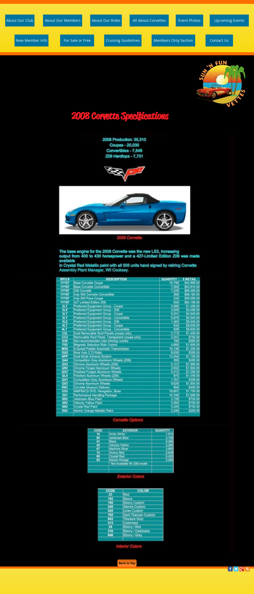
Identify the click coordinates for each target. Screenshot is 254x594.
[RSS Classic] (247, 568)
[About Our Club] (19, 20)
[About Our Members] (62, 20)
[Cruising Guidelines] (123, 40)
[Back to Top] (127, 562)
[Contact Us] (219, 40)
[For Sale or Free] (77, 40)
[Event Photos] (189, 20)
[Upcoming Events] (229, 20)
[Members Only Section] (173, 40)
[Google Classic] (241, 568)
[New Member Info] (31, 40)
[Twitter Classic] (236, 568)
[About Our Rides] (106, 20)
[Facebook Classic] (230, 568)
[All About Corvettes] (149, 20)
